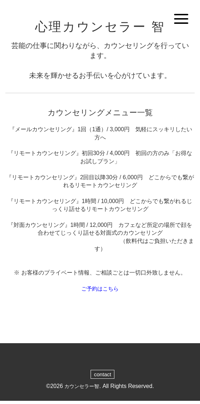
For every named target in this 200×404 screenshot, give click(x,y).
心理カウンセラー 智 (100, 28)
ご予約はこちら (100, 291)
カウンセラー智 (82, 389)
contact (102, 377)
